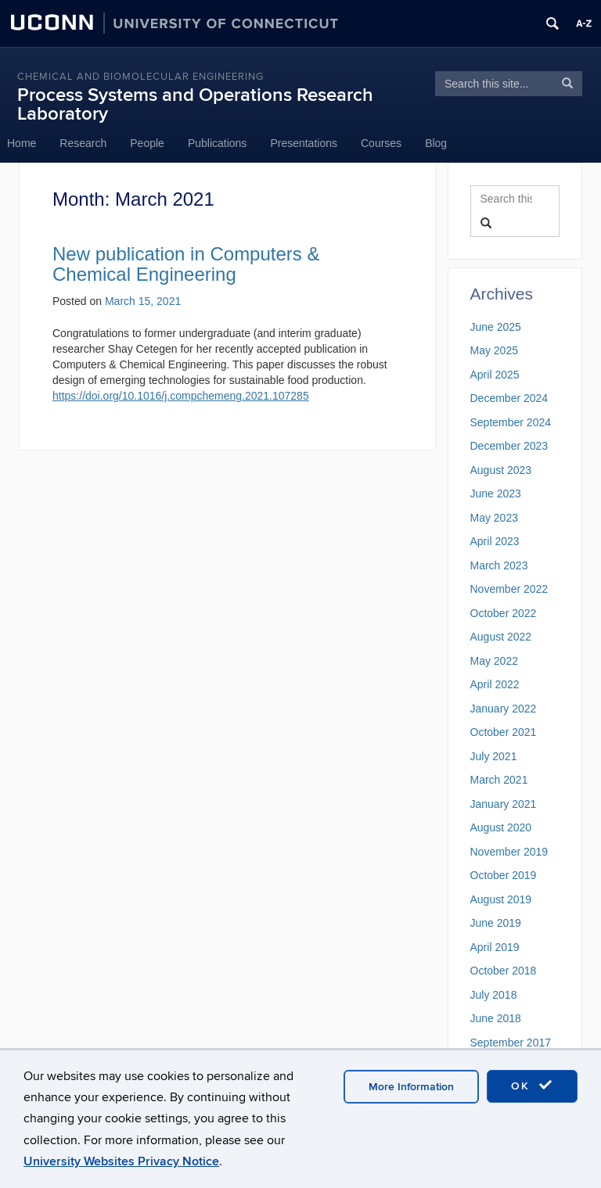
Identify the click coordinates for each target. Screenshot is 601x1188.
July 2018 (493, 995)
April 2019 (495, 947)
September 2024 (511, 422)
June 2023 (495, 493)
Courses (381, 143)
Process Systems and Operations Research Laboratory (195, 104)
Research (82, 143)
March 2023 (499, 565)
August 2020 (501, 827)
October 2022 (503, 613)
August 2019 (501, 899)
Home (21, 143)
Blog (436, 143)
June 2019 (495, 923)
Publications (217, 143)
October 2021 (503, 732)
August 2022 (501, 636)
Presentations (303, 143)
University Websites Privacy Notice (121, 1161)
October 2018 (503, 970)
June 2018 (495, 1018)
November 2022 (509, 589)
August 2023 (501, 470)
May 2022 (494, 661)
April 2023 (495, 541)
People (147, 143)
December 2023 (509, 446)
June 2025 (495, 327)
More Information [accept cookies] (411, 1086)
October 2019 (503, 875)
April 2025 (495, 374)
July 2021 (493, 756)
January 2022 (503, 708)
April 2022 (495, 684)
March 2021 (499, 779)
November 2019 (509, 851)
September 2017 (511, 1042)
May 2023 (494, 517)
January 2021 (503, 804)
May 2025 (494, 350)
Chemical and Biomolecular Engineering (140, 76)
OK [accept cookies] (532, 1086)
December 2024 (509, 398)
